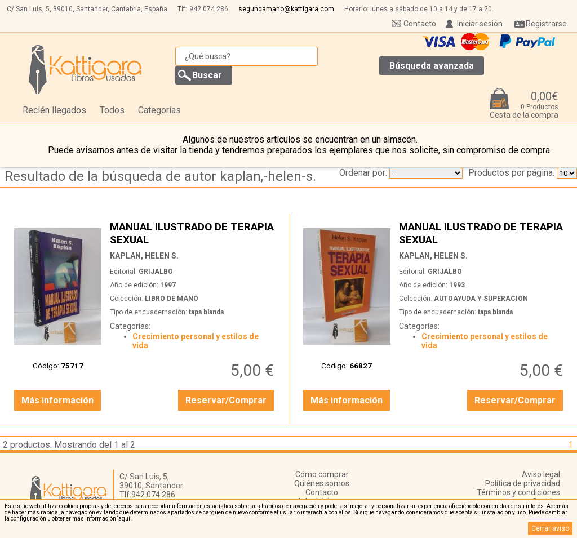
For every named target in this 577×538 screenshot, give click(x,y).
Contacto (419, 23)
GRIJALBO (156, 271)
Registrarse (546, 23)
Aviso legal (541, 474)
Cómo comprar (322, 474)
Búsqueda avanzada (431, 65)
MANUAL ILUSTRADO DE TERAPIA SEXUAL (193, 233)
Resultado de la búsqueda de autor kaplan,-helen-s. (160, 176)
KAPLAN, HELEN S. (144, 255)
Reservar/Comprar (226, 400)
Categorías (159, 110)
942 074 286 (208, 9)
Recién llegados (54, 110)
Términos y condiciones (518, 492)
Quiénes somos (321, 483)
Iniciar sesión (480, 23)
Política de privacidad (522, 483)
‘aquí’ (124, 518)
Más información (57, 400)
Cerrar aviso (550, 528)
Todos (112, 110)
